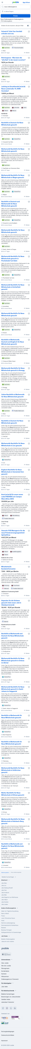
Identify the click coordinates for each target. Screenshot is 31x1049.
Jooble (12, 1045)
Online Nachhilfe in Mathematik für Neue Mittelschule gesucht (12, 396)
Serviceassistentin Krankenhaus (9, 925)
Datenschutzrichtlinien (7, 1035)
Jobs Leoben (4, 904)
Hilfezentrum (5, 976)
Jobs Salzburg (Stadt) (7, 888)
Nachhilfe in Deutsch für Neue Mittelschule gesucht (12, 124)
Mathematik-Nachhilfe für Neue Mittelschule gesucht (13, 231)
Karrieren (3, 974)
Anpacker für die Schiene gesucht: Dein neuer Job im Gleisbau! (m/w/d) (11, 603)
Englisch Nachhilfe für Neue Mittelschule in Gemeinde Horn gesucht (12, 472)
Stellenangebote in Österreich (10, 979)
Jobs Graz (4, 890)
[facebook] (3, 1008)
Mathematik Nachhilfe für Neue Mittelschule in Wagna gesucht (12, 176)
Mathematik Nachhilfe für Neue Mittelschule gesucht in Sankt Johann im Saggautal (12, 689)
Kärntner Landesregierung (8, 923)
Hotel (2, 920)
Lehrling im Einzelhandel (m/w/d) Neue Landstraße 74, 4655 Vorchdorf (13, 89)
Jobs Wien (4, 883)
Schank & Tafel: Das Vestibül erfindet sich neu (11, 32)
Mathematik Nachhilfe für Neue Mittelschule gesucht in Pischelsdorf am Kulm (12, 258)
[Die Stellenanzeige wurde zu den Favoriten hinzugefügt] (29, 31)
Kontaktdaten (5, 971)
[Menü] (2, 2)
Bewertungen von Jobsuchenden (10, 997)
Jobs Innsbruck (5, 892)
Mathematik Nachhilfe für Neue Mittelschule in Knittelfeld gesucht (12, 287)
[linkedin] (15, 1008)
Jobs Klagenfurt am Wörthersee (9, 897)
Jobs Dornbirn (4, 902)
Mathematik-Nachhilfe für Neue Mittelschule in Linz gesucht (13, 444)
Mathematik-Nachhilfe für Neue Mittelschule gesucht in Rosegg (13, 369)
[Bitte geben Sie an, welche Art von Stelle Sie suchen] (15, 7)
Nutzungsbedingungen (7, 1031)
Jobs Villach (4, 899)
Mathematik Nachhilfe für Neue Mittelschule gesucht (12, 150)
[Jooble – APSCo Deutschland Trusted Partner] (4, 1018)
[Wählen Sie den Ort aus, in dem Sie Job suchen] (15, 11)
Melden (27, 52)
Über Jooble (4, 963)
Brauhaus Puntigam (6, 930)
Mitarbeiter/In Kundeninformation (8, 568)
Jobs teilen (4, 986)
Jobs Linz (3, 885)
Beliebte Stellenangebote (8, 939)
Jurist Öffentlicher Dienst (8, 918)
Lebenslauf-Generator (7, 1002)
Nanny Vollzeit (5, 913)
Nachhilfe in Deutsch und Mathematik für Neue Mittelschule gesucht (10, 204)
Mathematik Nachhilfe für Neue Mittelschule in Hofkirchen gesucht (12, 770)
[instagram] (7, 1008)
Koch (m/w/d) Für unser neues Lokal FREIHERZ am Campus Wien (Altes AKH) (12, 497)
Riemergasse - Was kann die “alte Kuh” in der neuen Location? (13, 59)
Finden (15, 16)
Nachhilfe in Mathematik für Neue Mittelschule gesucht (11, 716)
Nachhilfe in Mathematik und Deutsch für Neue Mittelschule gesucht (12, 636)
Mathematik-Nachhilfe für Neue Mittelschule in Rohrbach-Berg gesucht (13, 821)
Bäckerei (3, 927)
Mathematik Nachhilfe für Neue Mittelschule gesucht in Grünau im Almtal (12, 661)
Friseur (3, 916)
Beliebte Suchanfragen (9, 877)
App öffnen (26, 2)
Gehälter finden (5, 999)
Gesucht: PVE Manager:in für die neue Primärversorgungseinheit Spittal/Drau (13, 533)
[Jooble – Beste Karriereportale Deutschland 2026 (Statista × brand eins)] (15, 1018)
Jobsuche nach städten (7, 941)
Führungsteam (5, 968)
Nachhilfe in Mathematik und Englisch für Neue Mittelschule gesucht (12, 846)
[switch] (28, 25)
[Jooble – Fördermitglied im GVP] (4, 1023)
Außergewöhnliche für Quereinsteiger (11, 932)
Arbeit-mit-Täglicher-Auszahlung (9, 911)
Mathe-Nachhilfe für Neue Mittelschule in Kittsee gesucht (12, 794)
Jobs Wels (4, 895)
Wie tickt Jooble (6, 966)
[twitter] (11, 1008)
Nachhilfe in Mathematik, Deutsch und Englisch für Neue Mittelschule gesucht (12, 342)
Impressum (4, 1040)
